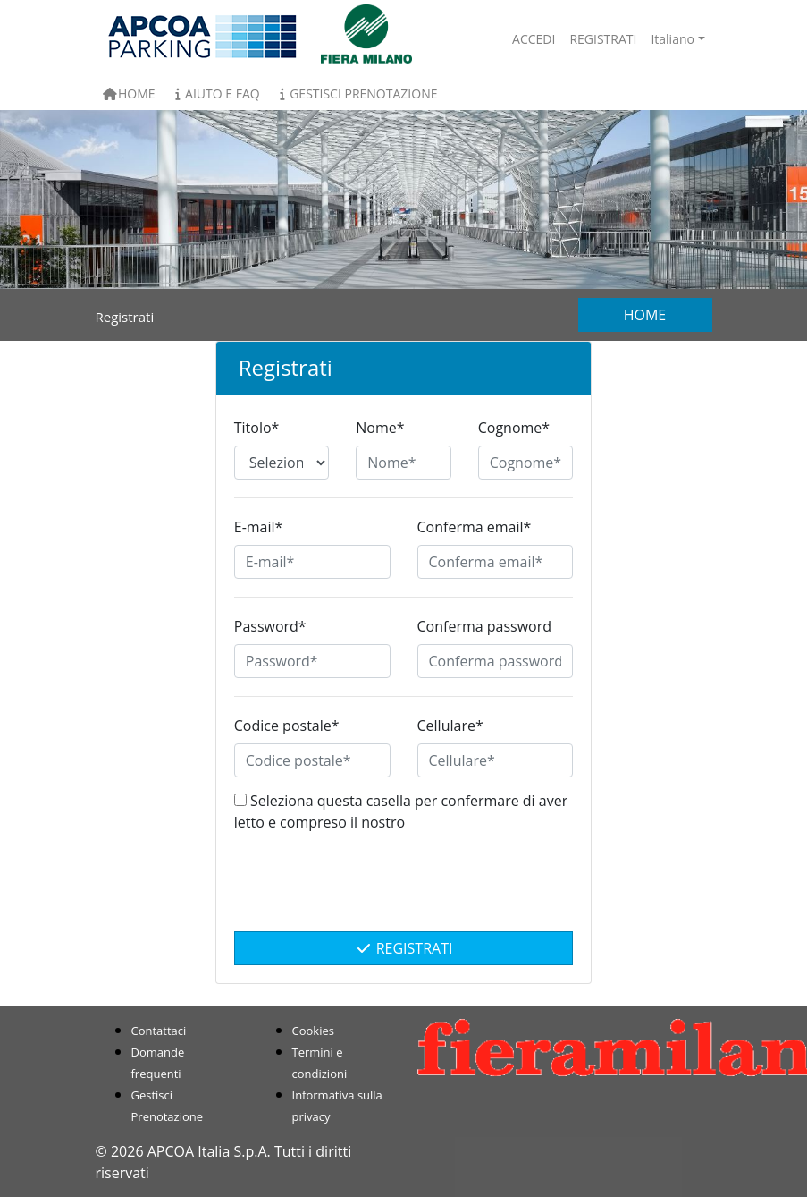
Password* (270, 626)
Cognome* (514, 427)
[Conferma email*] (495, 562)
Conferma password (484, 626)
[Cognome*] (525, 463)
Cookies (313, 1031)
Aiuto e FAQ (215, 93)
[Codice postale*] (312, 760)
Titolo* (257, 427)
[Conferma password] (495, 661)
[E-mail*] (312, 562)
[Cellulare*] (495, 760)
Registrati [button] (602, 38)
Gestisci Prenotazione (356, 93)
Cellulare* (450, 725)
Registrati (404, 948)
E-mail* (258, 527)
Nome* (380, 427)
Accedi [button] (533, 38)
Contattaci (159, 1031)
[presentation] (404, 891)
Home (129, 93)
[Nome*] (403, 463)
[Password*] (312, 661)
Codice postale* (287, 725)
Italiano (672, 38)
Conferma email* (474, 527)
